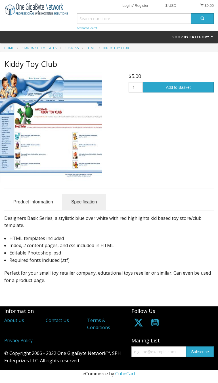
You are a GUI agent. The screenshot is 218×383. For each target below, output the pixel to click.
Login (126, 5)
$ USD (170, 5)
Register (141, 5)
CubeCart (125, 374)
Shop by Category (193, 36)
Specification (84, 201)
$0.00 (207, 5)
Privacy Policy (18, 340)
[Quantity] (136, 87)
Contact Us (57, 320)
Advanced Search (87, 28)
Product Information (33, 201)
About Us (14, 320)
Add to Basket (178, 87)
